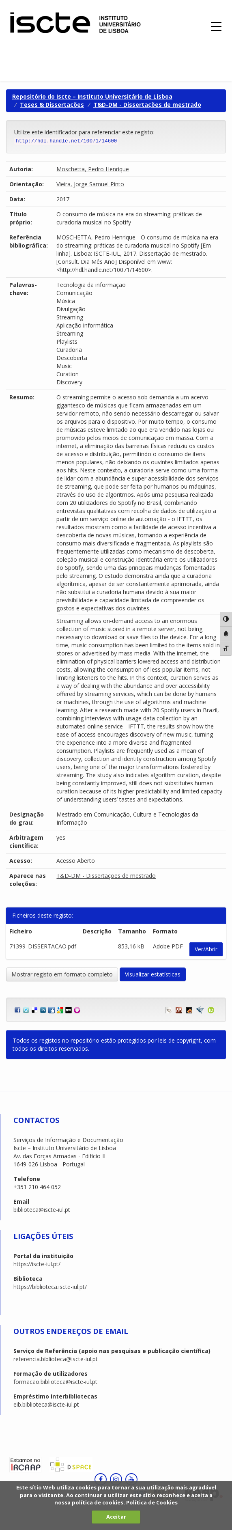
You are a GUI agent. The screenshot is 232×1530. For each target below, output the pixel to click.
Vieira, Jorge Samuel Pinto (90, 184)
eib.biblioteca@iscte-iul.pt (46, 1404)
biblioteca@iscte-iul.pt (41, 1209)
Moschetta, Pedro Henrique (92, 169)
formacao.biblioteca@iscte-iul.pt (55, 1382)
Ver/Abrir (206, 949)
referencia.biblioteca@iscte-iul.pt (55, 1359)
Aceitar (116, 1516)
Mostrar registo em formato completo (62, 974)
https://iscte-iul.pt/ (36, 1264)
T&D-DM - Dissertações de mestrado (147, 104)
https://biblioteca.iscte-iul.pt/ (50, 1287)
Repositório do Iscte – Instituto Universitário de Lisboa (92, 96)
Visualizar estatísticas (152, 974)
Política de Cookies (152, 1502)
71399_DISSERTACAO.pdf (42, 946)
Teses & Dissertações (52, 104)
